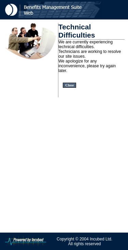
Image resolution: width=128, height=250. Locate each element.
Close (69, 85)
